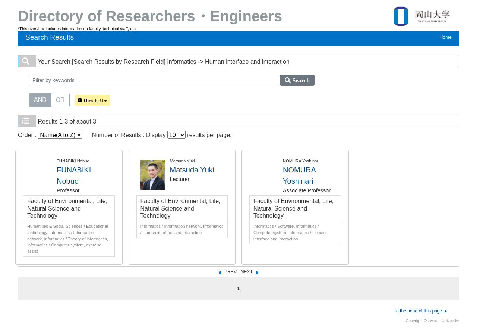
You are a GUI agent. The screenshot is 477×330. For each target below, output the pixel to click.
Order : (50, 135)
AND (40, 99)
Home (446, 37)
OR (60, 99)
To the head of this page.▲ (421, 311)
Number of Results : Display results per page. (161, 135)
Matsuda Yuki (192, 170)
